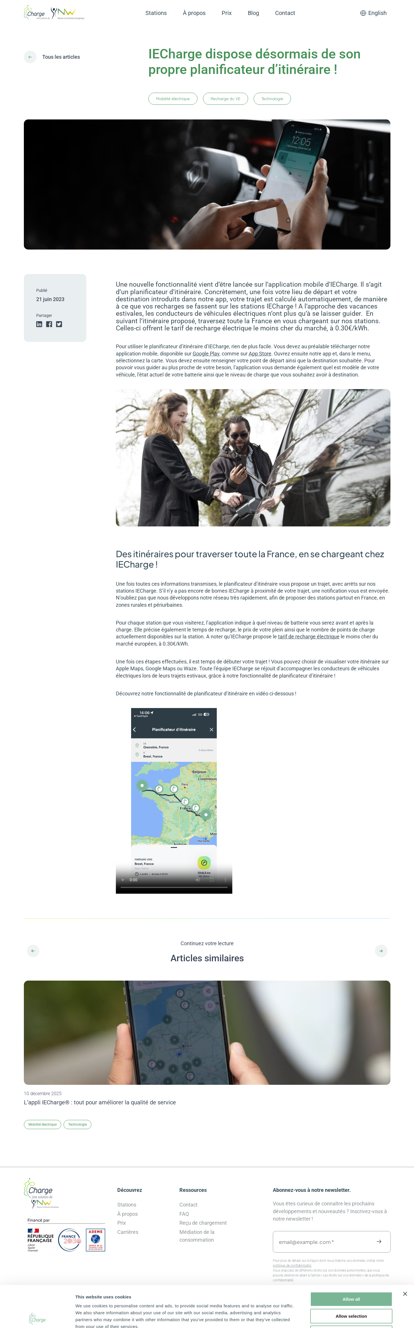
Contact (285, 12)
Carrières (127, 1232)
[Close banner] (405, 1252)
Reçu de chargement (203, 1223)
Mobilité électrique (173, 98)
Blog (253, 12)
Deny (351, 1291)
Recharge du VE (225, 98)
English (377, 12)
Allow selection (351, 1274)
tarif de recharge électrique (309, 636)
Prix (227, 12)
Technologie (272, 98)
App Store (260, 354)
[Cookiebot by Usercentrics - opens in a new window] (37, 1316)
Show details (301, 1316)
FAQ (184, 1214)
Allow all (351, 1257)
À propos (194, 12)
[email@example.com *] (332, 1242)
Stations (156, 12)
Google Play (206, 354)
